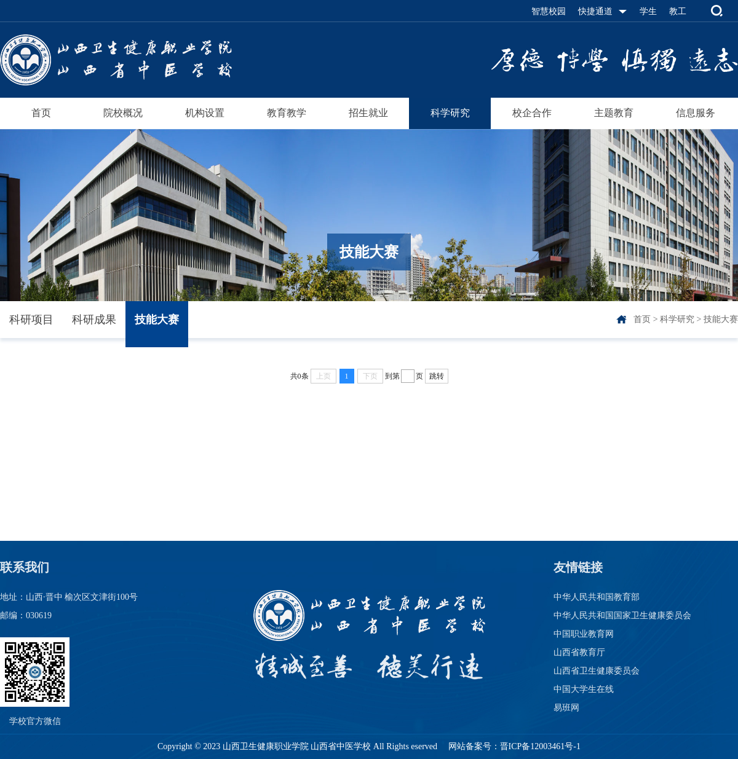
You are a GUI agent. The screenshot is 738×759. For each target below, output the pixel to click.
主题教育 (613, 113)
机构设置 (204, 113)
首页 (41, 113)
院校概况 (123, 113)
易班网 (566, 707)
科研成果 (94, 319)
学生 (648, 11)
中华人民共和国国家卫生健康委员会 (622, 615)
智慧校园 (548, 11)
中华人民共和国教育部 (597, 597)
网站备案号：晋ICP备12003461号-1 (513, 746)
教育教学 (286, 113)
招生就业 (368, 113)
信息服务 (695, 113)
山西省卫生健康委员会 (597, 670)
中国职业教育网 (584, 634)
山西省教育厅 (579, 652)
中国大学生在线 (584, 689)
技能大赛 (157, 319)
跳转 (436, 376)
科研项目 (31, 319)
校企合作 (532, 113)
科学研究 (450, 113)
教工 (677, 11)
